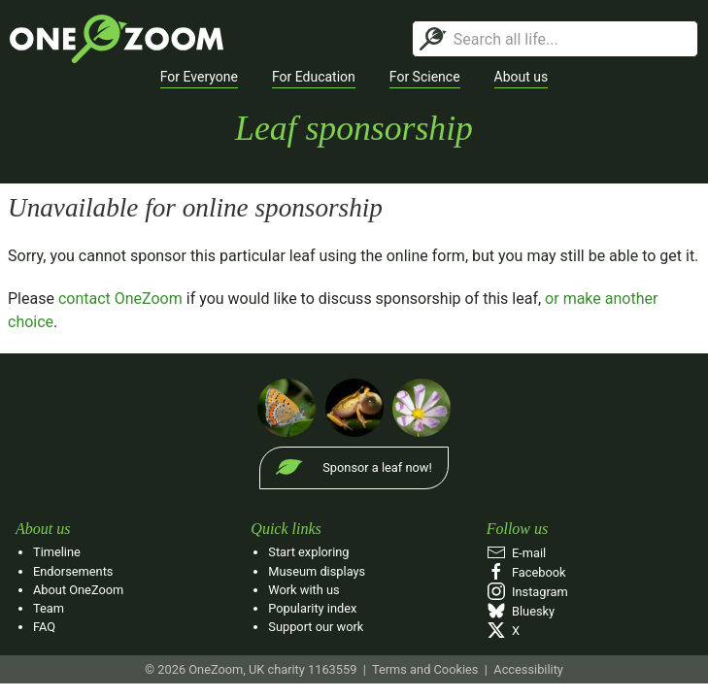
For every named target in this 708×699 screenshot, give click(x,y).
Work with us (303, 589)
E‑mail (517, 553)
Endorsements (73, 571)
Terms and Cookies (425, 669)
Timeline (57, 552)
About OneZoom (78, 589)
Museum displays (316, 571)
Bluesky (521, 611)
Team (48, 608)
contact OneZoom (120, 298)
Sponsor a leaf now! (376, 467)
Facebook (526, 572)
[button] (199, 77)
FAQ (44, 626)
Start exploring (308, 552)
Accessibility (528, 669)
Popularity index (312, 608)
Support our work (315, 626)
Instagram (527, 591)
